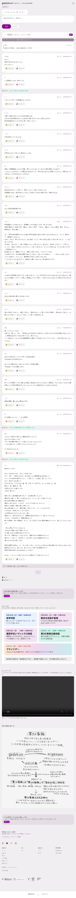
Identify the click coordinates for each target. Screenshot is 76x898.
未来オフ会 (4, 863)
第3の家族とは (59, 850)
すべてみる (68, 45)
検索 (71, 34)
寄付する (7, 821)
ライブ (22, 850)
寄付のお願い (59, 853)
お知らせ (4, 853)
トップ (3, 850)
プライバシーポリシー (12, 867)
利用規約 (4, 867)
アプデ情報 (4, 858)
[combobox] (15, 26)
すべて (10, 34)
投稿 (6, 26)
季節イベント (5, 860)
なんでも (5, 6)
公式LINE (7, 595)
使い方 (4, 566)
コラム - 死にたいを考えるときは (19, 90)
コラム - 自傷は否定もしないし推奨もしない (22, 427)
